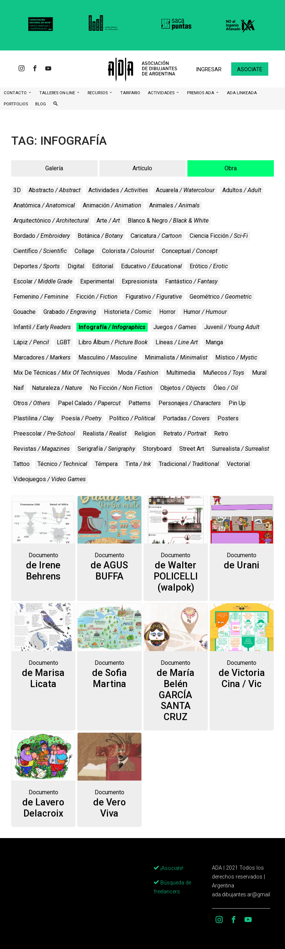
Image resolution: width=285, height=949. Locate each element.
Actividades (162, 93)
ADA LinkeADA (242, 93)
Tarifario (130, 93)
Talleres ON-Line (57, 93)
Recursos (98, 93)
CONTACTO (16, 93)
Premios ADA (201, 93)
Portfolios (16, 104)
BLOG (40, 104)
